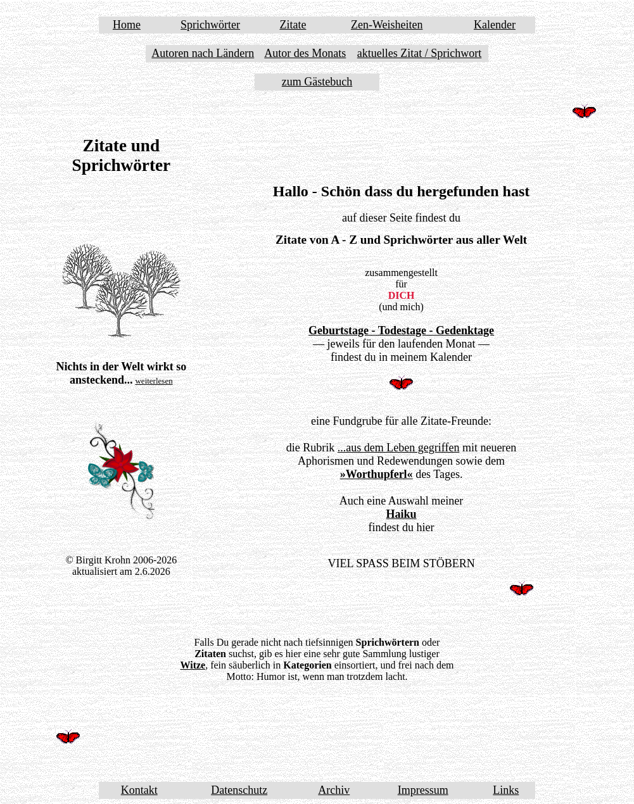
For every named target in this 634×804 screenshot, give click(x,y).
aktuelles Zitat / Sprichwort (419, 53)
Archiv (334, 790)
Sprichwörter (210, 24)
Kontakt (139, 790)
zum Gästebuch (317, 81)
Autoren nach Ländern (202, 53)
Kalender (495, 24)
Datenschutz (239, 790)
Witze (192, 665)
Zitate (292, 24)
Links (506, 790)
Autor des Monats (305, 53)
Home (127, 24)
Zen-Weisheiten (387, 24)
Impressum (423, 790)
